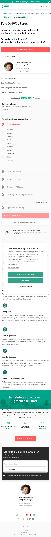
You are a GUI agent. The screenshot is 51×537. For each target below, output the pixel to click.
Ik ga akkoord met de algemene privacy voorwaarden (24, 475)
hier (27, 71)
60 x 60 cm (9, 147)
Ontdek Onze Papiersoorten (11, 92)
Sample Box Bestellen (9, 78)
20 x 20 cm (9, 130)
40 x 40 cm (9, 140)
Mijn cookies (25, 530)
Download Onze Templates (11, 83)
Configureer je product (25, 49)
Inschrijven (10, 469)
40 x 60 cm (9, 143)
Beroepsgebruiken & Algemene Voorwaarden (25, 534)
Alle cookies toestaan (25, 274)
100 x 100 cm (10, 157)
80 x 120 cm (10, 153)
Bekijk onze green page (25, 438)
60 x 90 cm (9, 150)
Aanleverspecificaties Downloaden (14, 88)
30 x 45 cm (9, 136)
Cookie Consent (25, 532)
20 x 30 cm (9, 133)
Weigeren (25, 280)
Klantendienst (23, 17)
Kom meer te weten (13, 267)
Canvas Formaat (11, 124)
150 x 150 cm (10, 160)
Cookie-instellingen (25, 286)
